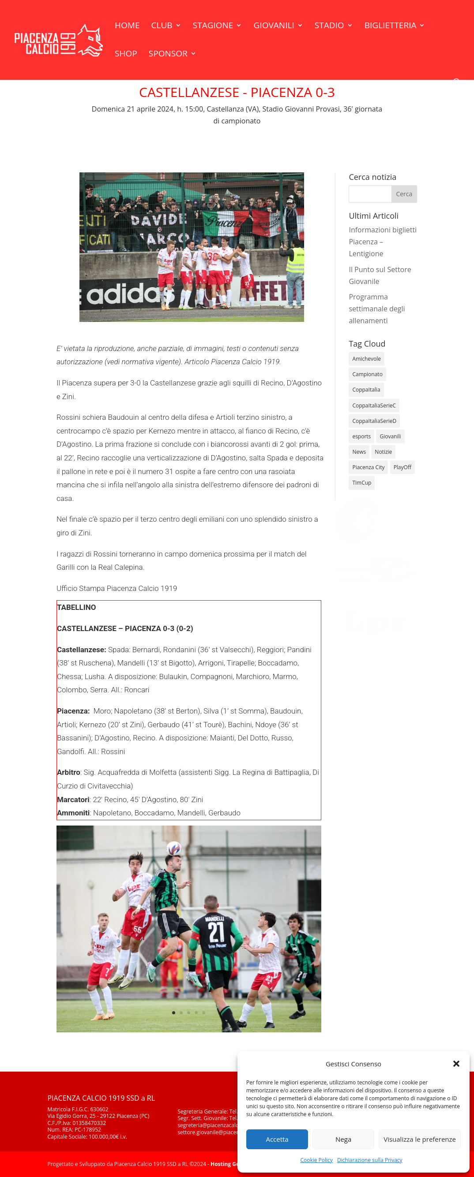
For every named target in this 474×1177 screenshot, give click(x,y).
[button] (456, 1063)
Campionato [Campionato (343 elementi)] (367, 374)
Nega (343, 1139)
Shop (126, 54)
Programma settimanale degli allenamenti (377, 308)
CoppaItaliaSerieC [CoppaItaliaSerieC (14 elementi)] (374, 405)
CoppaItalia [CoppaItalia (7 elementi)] (366, 389)
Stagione (213, 26)
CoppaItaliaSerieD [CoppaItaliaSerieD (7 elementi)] (374, 421)
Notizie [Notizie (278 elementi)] (383, 452)
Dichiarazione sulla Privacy (370, 1160)
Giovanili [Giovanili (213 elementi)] (390, 436)
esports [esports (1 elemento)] (361, 436)
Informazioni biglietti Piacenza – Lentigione (383, 241)
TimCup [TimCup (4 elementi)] (361, 482)
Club (162, 26)
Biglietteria (391, 26)
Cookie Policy (316, 1160)
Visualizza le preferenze (420, 1139)
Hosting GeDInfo (232, 1164)
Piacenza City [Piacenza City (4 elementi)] (368, 467)
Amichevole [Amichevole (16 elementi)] (366, 358)
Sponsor (168, 54)
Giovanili (274, 26)
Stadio (329, 26)
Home (127, 26)
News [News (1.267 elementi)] (359, 452)
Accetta (277, 1139)
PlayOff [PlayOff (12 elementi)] (402, 467)
